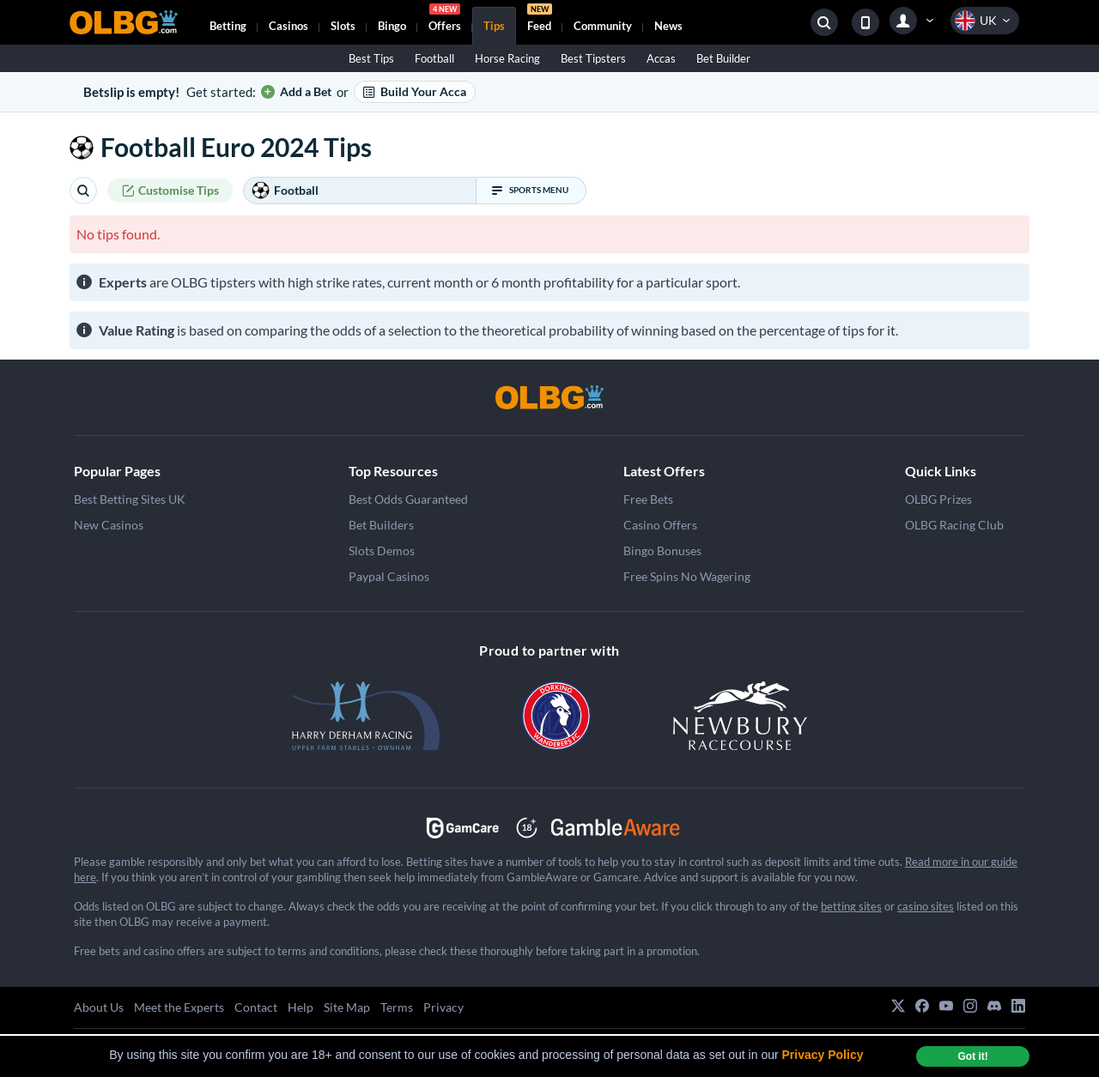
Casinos (288, 26)
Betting (227, 26)
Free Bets (648, 499)
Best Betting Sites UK (129, 499)
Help (300, 1007)
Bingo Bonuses (662, 550)
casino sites (925, 906)
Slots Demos (382, 550)
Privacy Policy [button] (823, 1055)
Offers (444, 20)
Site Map (347, 1007)
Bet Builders (381, 524)
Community (603, 26)
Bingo (392, 26)
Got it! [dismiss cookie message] (972, 1056)
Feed (539, 20)
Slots (343, 26)
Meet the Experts (179, 1007)
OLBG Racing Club (954, 524)
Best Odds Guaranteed (408, 499)
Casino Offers (660, 524)
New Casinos (108, 524)
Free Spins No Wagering (686, 576)
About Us (99, 1007)
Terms (396, 1007)
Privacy (443, 1007)
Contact (255, 1007)
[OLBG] (549, 397)
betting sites (851, 906)
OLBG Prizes (938, 499)
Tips (494, 26)
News (668, 26)
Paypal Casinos (389, 576)
